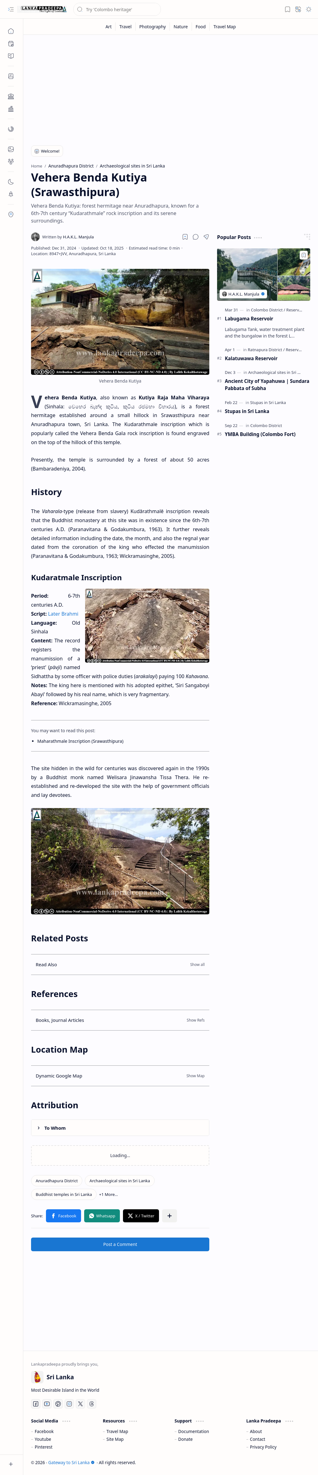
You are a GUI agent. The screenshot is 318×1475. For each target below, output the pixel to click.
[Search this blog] (117, 9)
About (256, 1431)
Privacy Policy (263, 1447)
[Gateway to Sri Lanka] (42, 9)
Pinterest (43, 1447)
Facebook (44, 1431)
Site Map (115, 1439)
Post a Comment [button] (120, 1244)
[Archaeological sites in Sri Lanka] (120, 1180)
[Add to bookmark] (304, 255)
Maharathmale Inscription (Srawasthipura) (80, 741)
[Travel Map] (224, 26)
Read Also (46, 964)
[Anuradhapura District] (56, 1180)
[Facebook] (35, 1403)
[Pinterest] (58, 1403)
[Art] (109, 26)
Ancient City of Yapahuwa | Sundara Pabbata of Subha (267, 384)
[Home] (11, 31)
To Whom (55, 1128)
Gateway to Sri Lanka (71, 1462)
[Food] (201, 26)
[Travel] (125, 26)
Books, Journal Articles (60, 1020)
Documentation (193, 1431)
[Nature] (181, 26)
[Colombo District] (268, 310)
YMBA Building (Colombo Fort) (260, 434)
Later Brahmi (63, 613)
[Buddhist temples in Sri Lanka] (64, 1194)
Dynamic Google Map (59, 1076)
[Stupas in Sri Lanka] (268, 402)
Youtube (43, 1439)
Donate (185, 1439)
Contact (257, 1439)
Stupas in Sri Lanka (247, 411)
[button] (11, 9)
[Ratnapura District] (266, 349)
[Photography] (153, 26)
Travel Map (117, 1431)
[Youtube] (47, 1403)
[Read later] (185, 236)
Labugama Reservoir (249, 318)
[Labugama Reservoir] (263, 274)
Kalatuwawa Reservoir (251, 358)
